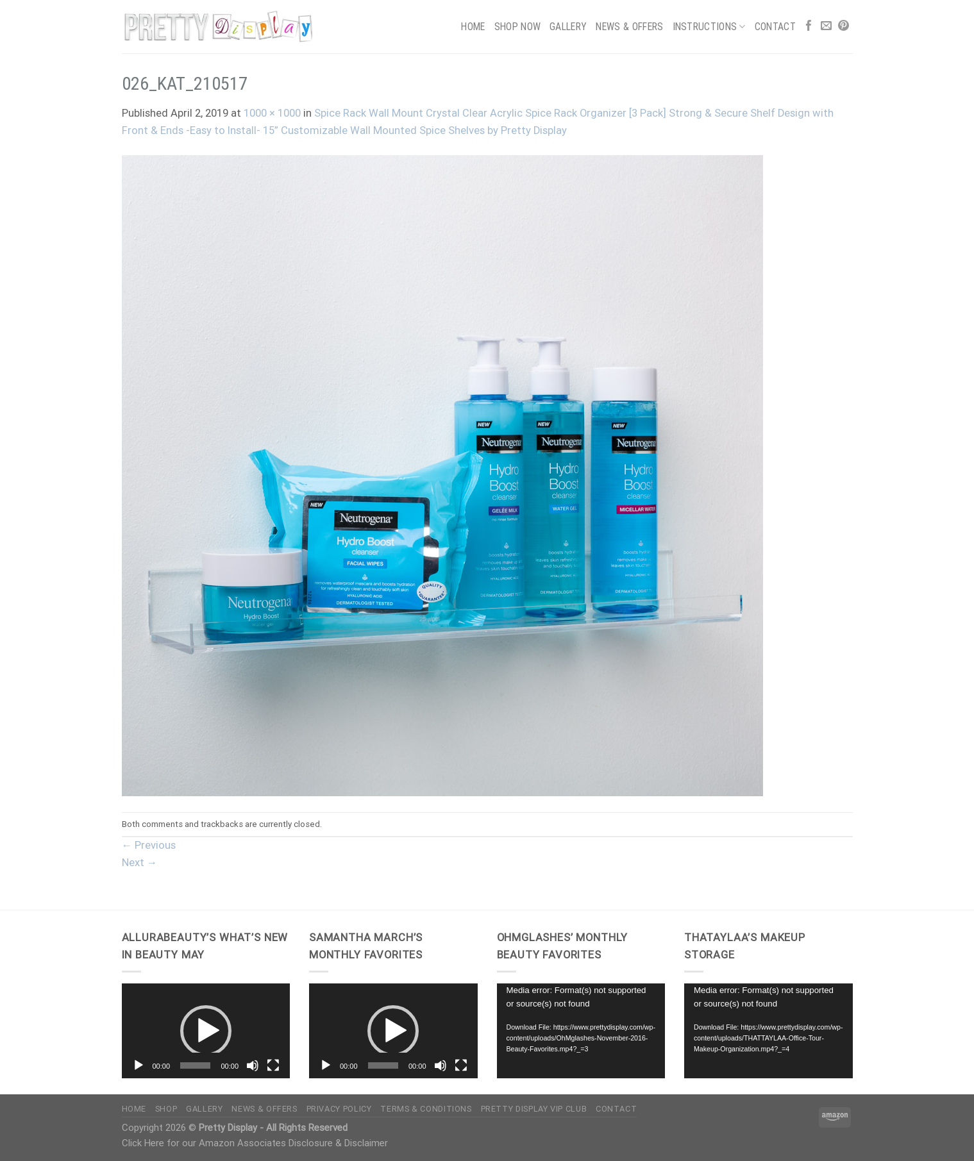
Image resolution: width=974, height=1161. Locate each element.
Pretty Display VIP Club (534, 1109)
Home (473, 27)
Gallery (568, 27)
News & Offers (629, 27)
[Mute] (252, 1065)
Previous (149, 845)
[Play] (138, 1065)
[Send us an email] (826, 27)
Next (140, 862)
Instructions (709, 27)
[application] (206, 1030)
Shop (166, 1109)
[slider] (195, 1065)
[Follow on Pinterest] (843, 27)
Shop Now (517, 27)
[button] (205, 1031)
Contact (775, 27)
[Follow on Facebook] (808, 27)
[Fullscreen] (273, 1065)
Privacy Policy (339, 1109)
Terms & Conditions (425, 1109)
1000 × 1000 (272, 113)
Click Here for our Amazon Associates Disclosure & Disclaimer (255, 1143)
